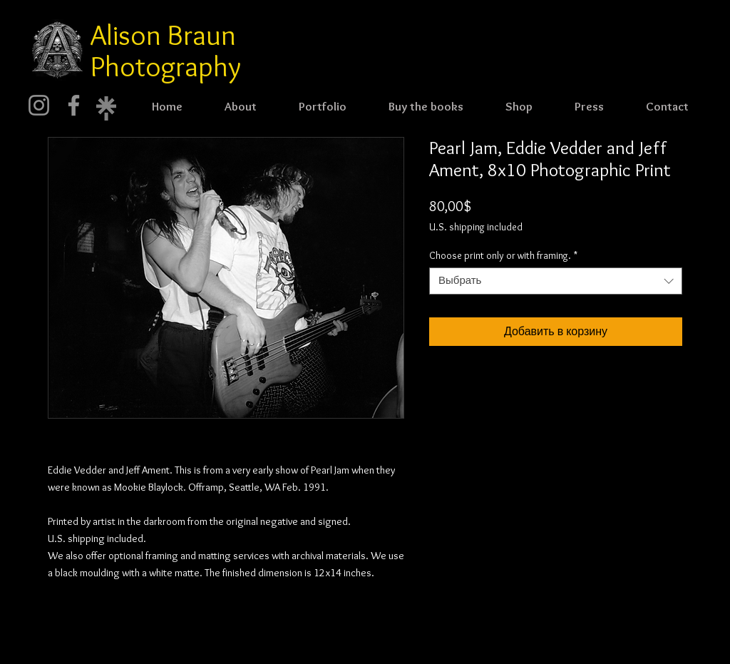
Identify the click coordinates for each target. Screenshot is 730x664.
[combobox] (555, 281)
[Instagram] (39, 105)
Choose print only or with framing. (503, 255)
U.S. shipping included (476, 226)
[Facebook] (74, 105)
